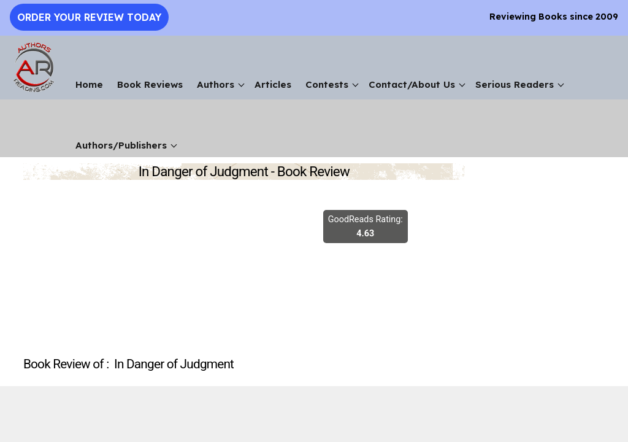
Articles (273, 84)
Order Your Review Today (89, 17)
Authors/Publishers (121, 145)
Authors (215, 84)
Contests (326, 84)
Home (89, 84)
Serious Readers (514, 84)
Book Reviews (150, 84)
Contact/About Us (412, 84)
